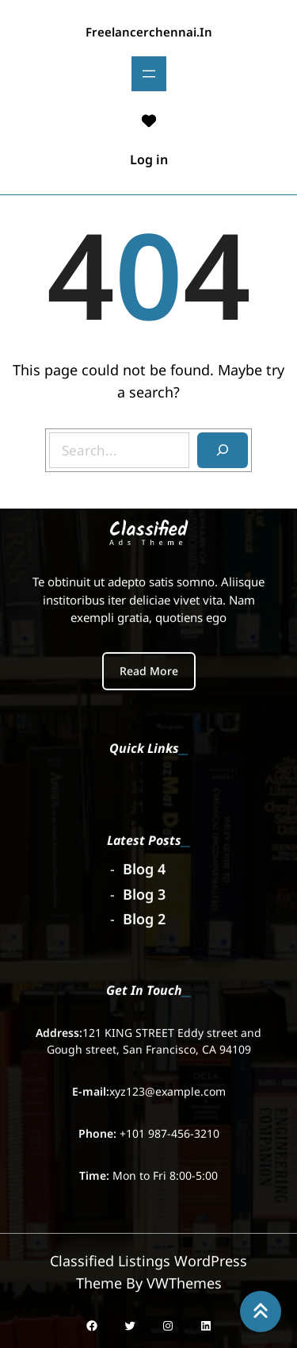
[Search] (222, 450)
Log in (149, 159)
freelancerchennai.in (149, 32)
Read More (149, 668)
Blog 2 (144, 917)
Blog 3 (144, 891)
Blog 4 (144, 867)
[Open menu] (148, 73)
